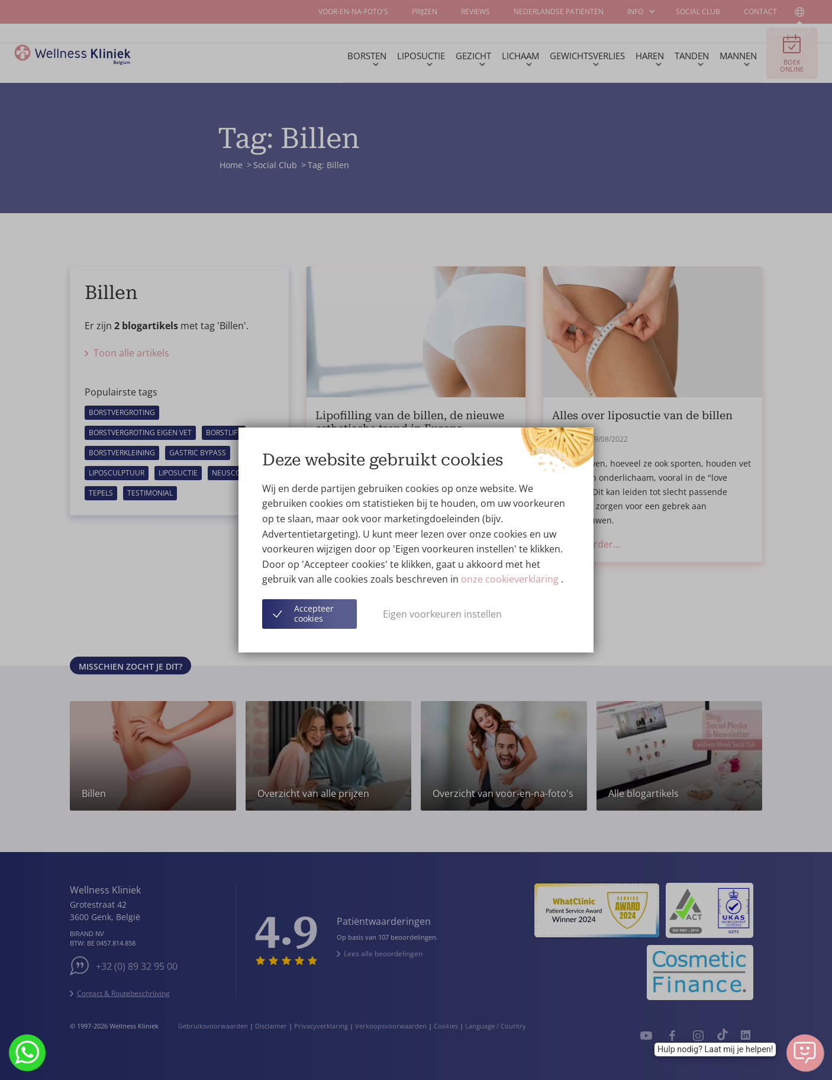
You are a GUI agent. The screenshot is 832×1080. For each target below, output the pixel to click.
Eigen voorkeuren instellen (442, 614)
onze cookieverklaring (511, 579)
